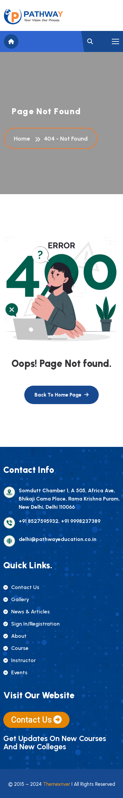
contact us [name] (21, 587)
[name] (33, 16)
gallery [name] (16, 599)
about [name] (15, 636)
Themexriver (56, 784)
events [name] (15, 672)
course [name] (16, 648)
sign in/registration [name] (31, 624)
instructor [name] (19, 660)
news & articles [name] (26, 611)
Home (23, 139)
